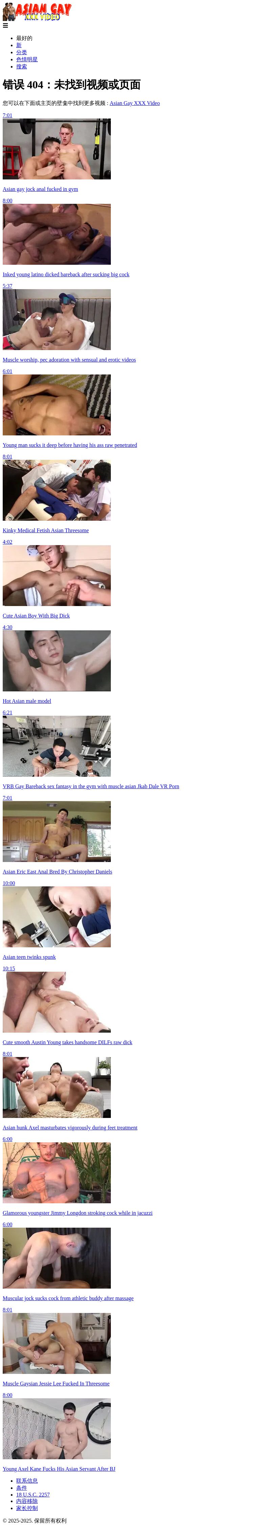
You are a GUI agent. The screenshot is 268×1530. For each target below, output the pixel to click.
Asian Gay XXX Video (134, 103)
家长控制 (27, 1508)
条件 (21, 1488)
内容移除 (27, 1501)
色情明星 (27, 59)
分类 (21, 52)
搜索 (21, 66)
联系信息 (27, 1481)
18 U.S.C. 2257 (33, 1494)
